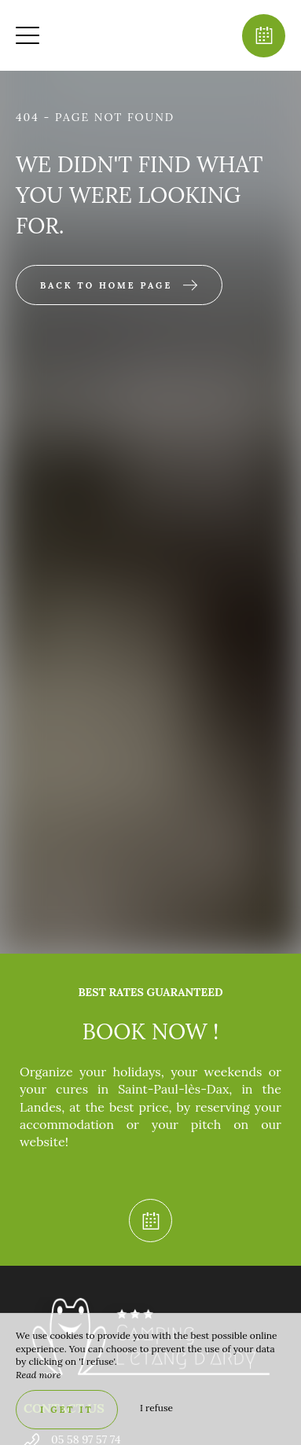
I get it (67, 1409)
